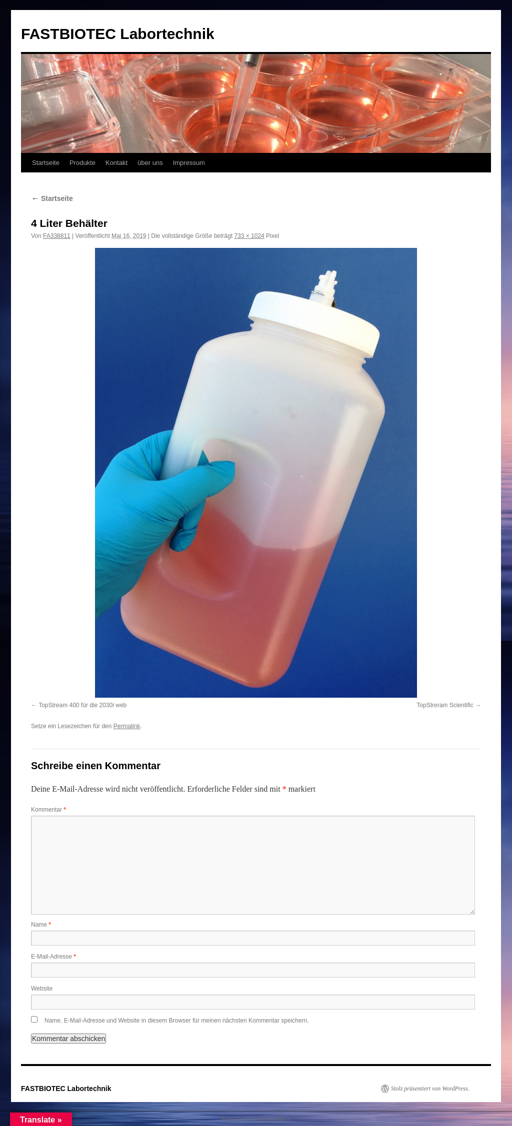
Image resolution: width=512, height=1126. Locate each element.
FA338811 (56, 235)
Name (41, 924)
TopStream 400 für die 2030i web (82, 705)
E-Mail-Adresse (53, 956)
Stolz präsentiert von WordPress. (430, 1088)
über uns (150, 162)
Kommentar (48, 809)
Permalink (127, 726)
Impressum (189, 162)
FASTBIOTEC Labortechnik (117, 33)
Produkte (83, 162)
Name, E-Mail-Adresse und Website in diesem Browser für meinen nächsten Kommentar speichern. (176, 1020)
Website (41, 988)
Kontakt (117, 162)
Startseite (46, 162)
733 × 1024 (249, 235)
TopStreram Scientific (444, 705)
